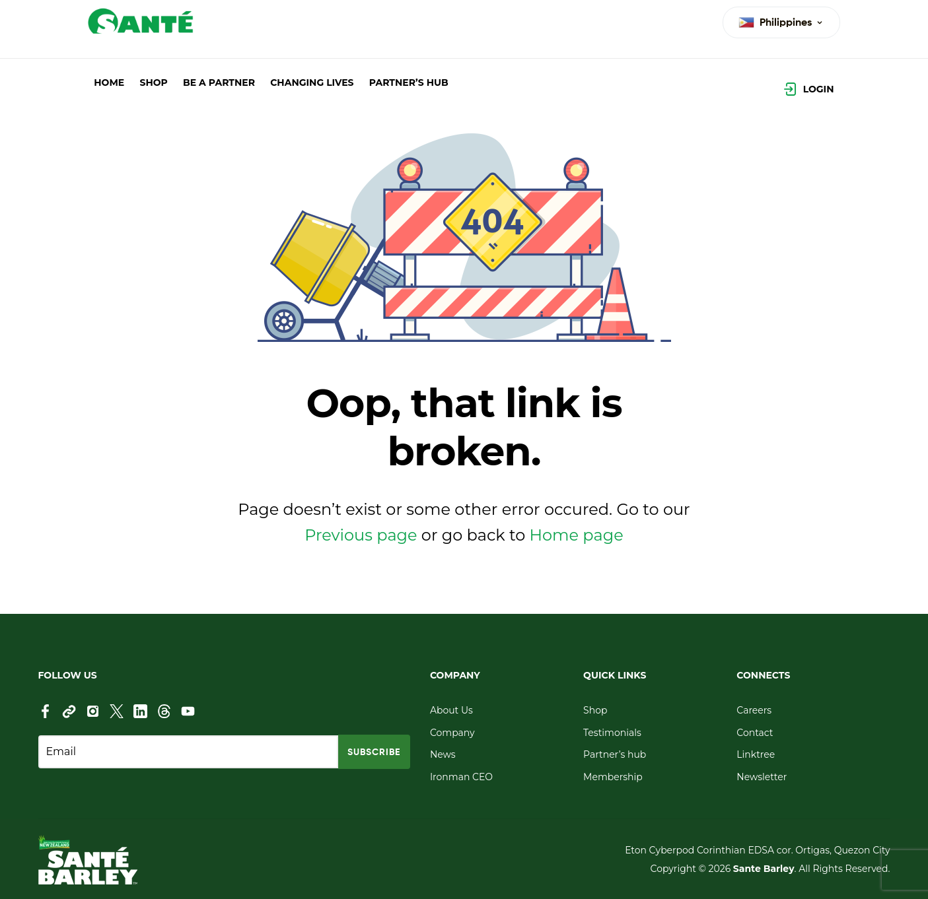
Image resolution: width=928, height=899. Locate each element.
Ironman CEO (461, 777)
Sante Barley (764, 869)
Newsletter (761, 777)
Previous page (360, 535)
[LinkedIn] (140, 711)
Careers (753, 710)
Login (818, 89)
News (443, 754)
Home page (577, 535)
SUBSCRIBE (373, 752)
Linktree (755, 754)
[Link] (69, 711)
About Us (451, 710)
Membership (613, 777)
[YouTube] (188, 711)
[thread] (164, 711)
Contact (754, 733)
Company (452, 733)
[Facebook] (45, 711)
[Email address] (188, 751)
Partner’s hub (614, 754)
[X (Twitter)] (117, 711)
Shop (595, 710)
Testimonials (612, 733)
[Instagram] (93, 711)
